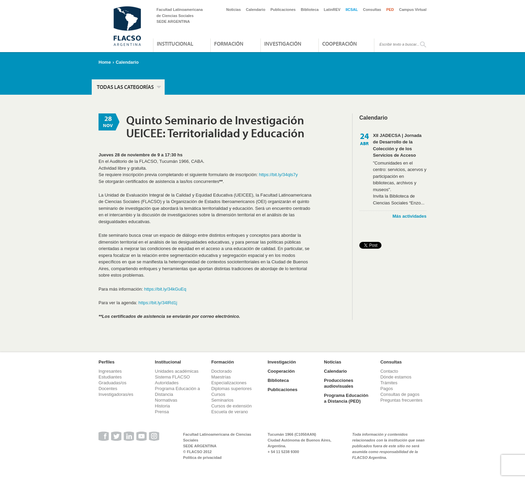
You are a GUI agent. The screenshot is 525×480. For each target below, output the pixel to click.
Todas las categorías (125, 86)
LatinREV (332, 9)
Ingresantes (110, 371)
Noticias (233, 9)
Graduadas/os (112, 382)
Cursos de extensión (231, 405)
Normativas (166, 400)
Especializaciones (228, 382)
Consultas (372, 9)
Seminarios (222, 400)
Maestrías (221, 377)
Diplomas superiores (231, 388)
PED (390, 9)
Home (105, 62)
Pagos (386, 388)
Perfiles (107, 362)
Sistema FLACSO (172, 377)
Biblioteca (310, 9)
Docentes (108, 388)
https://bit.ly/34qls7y (278, 174)
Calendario (255, 9)
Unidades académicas (176, 371)
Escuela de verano (229, 411)
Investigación (282, 43)
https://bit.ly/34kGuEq (165, 289)
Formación (228, 43)
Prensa (162, 411)
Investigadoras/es (116, 394)
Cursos (218, 394)
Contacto (389, 371)
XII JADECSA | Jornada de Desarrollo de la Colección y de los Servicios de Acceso (397, 145)
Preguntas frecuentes (401, 400)
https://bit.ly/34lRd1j (157, 302)
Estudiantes (110, 377)
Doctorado (221, 371)
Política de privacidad (202, 457)
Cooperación (339, 43)
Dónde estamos (395, 377)
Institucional (175, 43)
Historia (162, 405)
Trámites (388, 382)
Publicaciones (283, 9)
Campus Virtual (413, 9)
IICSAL (352, 9)
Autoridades (166, 382)
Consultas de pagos (400, 394)
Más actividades (409, 216)
